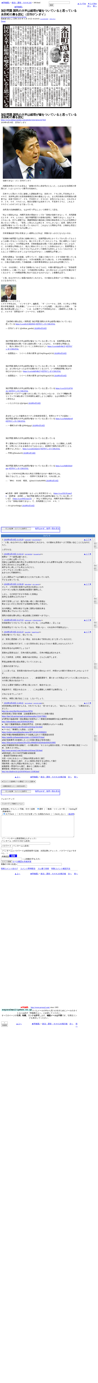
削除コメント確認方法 (60, 873)
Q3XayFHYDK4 (36, 539)
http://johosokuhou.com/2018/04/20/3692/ (18, 722)
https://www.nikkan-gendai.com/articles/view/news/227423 (23, 120)
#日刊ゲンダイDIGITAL (45, 324)
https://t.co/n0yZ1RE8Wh (25, 324)
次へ (89, 6)
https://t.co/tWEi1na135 (22, 499)
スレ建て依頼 (43, 873)
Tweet (3, 21)
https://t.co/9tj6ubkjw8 (64, 419)
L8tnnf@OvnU (35, 632)
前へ (95, 6)
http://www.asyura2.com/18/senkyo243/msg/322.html (22, 727)
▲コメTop (81, 4)
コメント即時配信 (27, 873)
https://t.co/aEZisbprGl (31, 449)
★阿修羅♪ (5, 3)
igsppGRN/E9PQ (44, 19)
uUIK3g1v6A (28, 620)
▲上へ (17, 777)
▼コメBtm (92, 4)
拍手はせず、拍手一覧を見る (47, 529)
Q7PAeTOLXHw (37, 620)
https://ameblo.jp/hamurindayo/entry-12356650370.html (23, 737)
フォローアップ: (8, 799)
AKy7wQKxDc (28, 703)
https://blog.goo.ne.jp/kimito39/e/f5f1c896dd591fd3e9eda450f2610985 (29, 743)
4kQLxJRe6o (28, 584)
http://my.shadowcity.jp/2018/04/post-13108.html (20, 772)
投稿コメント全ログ (9, 873)
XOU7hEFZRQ (28, 554)
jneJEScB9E (28, 539)
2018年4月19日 (52, 481)
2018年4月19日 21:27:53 (13, 620)
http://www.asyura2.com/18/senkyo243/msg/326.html (22, 750)
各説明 (71, 814)
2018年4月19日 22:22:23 (13, 632)
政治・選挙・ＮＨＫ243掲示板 (53, 777)
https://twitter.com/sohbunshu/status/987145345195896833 (24, 732)
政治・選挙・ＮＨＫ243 (22, 3)
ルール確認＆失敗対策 (21, 866)
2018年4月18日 (40, 328)
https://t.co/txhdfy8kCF (56, 346)
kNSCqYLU (52, 19)
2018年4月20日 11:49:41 (13, 703)
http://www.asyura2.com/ (40, 1012)
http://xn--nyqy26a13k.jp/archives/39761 (17, 711)
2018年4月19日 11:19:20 (13, 540)
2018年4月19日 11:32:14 (13, 554)
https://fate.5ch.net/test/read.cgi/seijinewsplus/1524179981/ (24, 716)
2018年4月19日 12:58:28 (13, 584)
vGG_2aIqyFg (36, 584)
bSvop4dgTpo (37, 554)
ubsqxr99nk (27, 632)
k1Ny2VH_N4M (37, 703)
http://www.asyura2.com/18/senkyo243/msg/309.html (13, 17)
